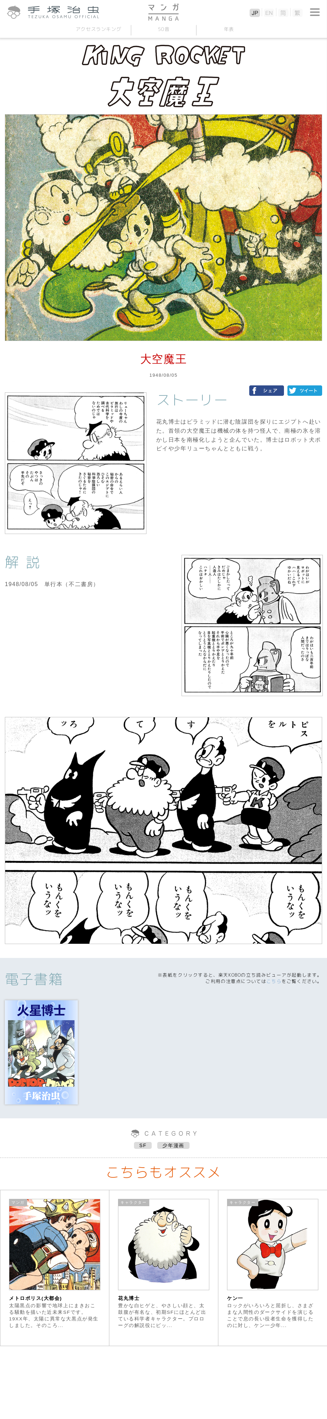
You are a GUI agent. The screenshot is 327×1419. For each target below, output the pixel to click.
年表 (229, 29)
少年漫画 (173, 1145)
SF (142, 1145)
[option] (54, 1268)
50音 (163, 29)
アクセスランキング (98, 29)
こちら (274, 981)
